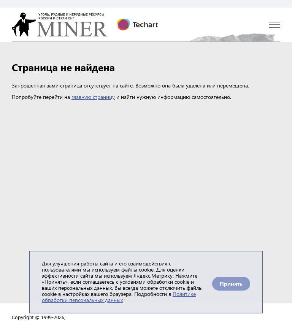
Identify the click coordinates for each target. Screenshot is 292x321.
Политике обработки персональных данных (119, 297)
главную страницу (93, 96)
